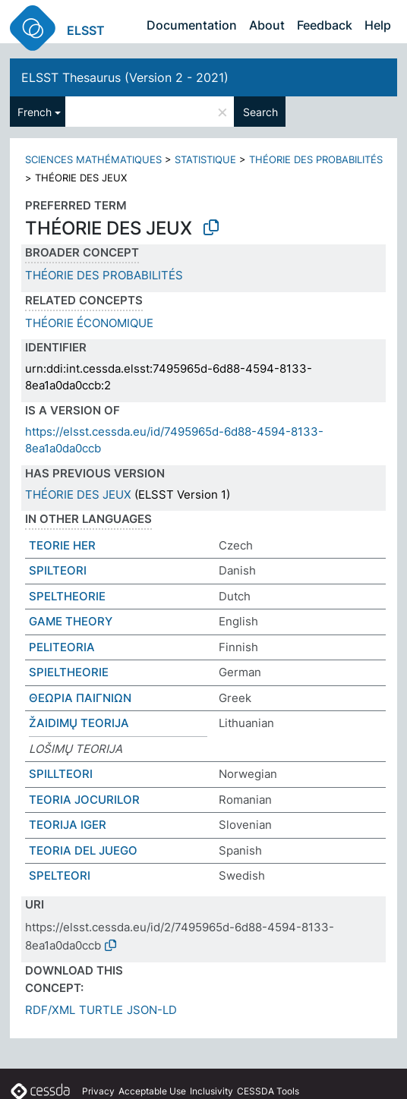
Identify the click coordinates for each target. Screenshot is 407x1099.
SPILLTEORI (61, 774)
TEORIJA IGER (67, 824)
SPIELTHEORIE (69, 672)
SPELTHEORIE (67, 596)
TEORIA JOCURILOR (84, 799)
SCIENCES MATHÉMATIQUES (93, 159)
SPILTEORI (58, 570)
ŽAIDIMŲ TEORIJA (79, 723)
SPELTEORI (59, 875)
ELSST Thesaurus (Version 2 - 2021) (125, 77)
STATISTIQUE (205, 159)
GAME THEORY (70, 621)
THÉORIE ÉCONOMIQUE (89, 323)
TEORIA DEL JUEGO (83, 850)
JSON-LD (152, 1010)
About (267, 25)
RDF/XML (50, 1010)
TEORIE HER (62, 545)
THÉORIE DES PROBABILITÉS (316, 159)
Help (377, 25)
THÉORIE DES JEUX (78, 494)
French (34, 111)
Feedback (324, 25)
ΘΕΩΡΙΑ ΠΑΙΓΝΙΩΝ (80, 698)
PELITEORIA (62, 647)
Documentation (192, 25)
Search (260, 111)
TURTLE (101, 1010)
